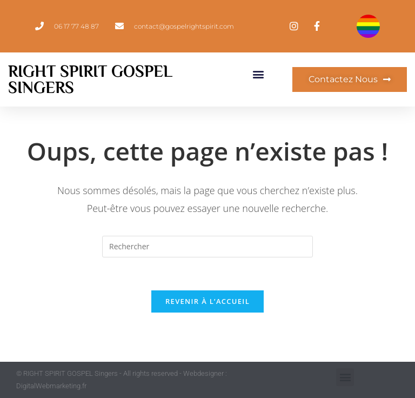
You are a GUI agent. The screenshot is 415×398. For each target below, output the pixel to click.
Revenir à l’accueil (207, 301)
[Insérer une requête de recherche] (207, 246)
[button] (258, 74)
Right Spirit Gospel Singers (90, 79)
